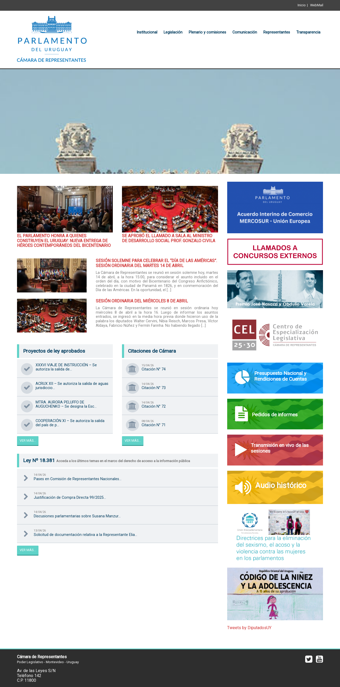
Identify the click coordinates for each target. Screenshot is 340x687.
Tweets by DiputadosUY (249, 627)
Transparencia (308, 32)
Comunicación (244, 32)
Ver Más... (28, 440)
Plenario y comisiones (207, 32)
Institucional (147, 32)
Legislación (173, 32)
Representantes (276, 32)
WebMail (316, 5)
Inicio (302, 5)
